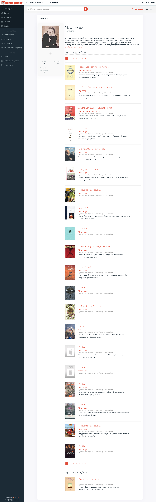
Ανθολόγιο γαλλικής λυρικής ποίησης (95, 107)
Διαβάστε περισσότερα (73, 47)
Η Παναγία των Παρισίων (89, 190)
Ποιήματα (82, 228)
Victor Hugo (82, 131)
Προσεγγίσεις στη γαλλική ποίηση (93, 67)
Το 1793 (82, 326)
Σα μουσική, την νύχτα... (89, 479)
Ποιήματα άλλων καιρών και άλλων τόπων (97, 87)
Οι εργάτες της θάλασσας (89, 169)
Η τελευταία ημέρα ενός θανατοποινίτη (96, 246)
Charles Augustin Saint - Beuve (89, 111)
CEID (17, 498)
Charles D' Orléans (85, 70)
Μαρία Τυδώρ (84, 208)
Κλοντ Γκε (82, 128)
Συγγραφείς (139, 9)
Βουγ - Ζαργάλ (84, 267)
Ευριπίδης (82, 91)
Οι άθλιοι (82, 287)
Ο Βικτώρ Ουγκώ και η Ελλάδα (91, 149)
